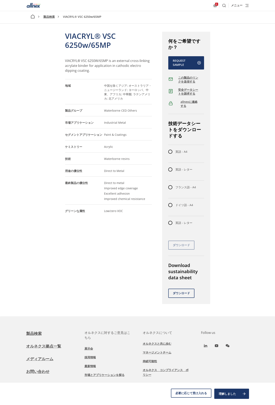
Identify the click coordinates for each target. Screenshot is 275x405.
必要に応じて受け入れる (190, 394)
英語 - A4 (181, 152)
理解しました (232, 394)
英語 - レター (183, 169)
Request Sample (187, 63)
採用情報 (90, 357)
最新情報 (90, 366)
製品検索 (49, 17)
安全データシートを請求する (188, 92)
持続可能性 (150, 361)
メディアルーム (40, 358)
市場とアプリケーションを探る (104, 375)
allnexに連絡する (189, 104)
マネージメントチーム (157, 352)
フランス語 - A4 (185, 187)
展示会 (88, 348)
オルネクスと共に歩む (157, 344)
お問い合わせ (38, 371)
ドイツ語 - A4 (184, 205)
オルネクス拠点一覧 (44, 346)
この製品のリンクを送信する (188, 80)
